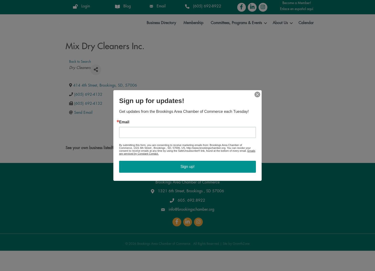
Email (124, 122)
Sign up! (188, 167)
